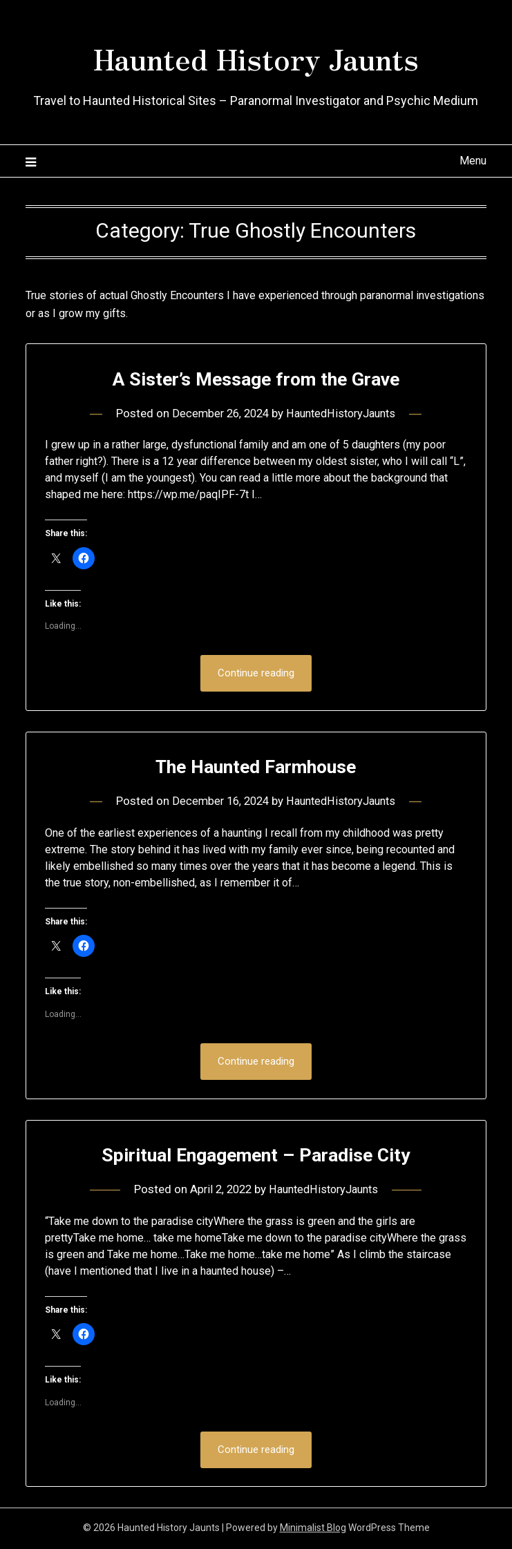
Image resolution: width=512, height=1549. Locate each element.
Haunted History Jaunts (256, 56)
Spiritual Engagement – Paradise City (256, 1155)
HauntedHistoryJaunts (343, 413)
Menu (472, 160)
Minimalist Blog (313, 1529)
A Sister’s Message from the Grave (256, 378)
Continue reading (256, 673)
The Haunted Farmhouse (255, 766)
